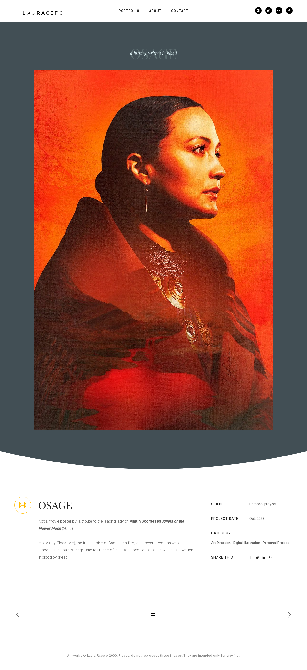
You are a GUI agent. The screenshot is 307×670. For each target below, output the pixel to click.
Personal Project (276, 543)
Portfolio (129, 11)
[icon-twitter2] (269, 10)
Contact (179, 11)
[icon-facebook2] (289, 10)
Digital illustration (246, 543)
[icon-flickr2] (280, 10)
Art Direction (221, 543)
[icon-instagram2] (259, 10)
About (155, 11)
